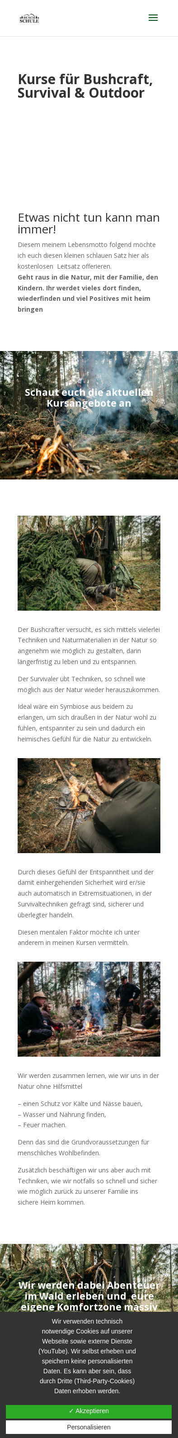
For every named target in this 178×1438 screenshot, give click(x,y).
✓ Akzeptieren (89, 1410)
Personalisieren (89, 1427)
